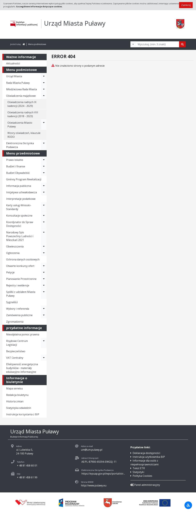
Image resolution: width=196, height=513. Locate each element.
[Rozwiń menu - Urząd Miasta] (44, 76)
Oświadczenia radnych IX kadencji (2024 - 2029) (21, 104)
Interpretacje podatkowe (21, 199)
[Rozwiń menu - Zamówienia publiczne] (44, 315)
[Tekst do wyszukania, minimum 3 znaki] (157, 44)
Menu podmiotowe (37, 44)
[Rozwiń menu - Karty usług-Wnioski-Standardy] (44, 207)
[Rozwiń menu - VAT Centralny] (44, 358)
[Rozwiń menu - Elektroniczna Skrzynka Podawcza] (44, 145)
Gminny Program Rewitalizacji (23, 179)
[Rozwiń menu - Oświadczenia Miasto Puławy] (44, 125)
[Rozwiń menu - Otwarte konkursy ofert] (44, 266)
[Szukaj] (182, 44)
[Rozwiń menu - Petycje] (44, 272)
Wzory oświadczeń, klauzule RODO (23, 134)
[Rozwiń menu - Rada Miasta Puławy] (44, 83)
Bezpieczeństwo (15, 351)
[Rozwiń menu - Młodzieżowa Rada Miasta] (44, 89)
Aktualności (13, 63)
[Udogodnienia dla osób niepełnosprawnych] (188, 505)
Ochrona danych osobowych (23, 259)
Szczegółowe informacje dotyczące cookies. (39, 6)
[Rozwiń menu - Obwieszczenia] (44, 246)
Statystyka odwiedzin (18, 408)
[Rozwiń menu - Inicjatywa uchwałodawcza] (44, 192)
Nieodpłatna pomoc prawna (22, 334)
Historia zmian (14, 401)
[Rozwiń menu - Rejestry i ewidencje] (44, 285)
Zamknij (186, 5)
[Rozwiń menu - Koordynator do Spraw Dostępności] (44, 224)
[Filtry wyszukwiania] (133, 44)
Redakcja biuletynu (17, 395)
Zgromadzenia (14, 321)
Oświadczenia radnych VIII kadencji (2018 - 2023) (22, 114)
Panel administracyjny (145, 485)
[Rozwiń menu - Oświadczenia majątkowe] (44, 96)
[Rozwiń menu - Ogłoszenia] (44, 253)
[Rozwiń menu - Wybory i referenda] (44, 308)
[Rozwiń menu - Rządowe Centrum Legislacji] (44, 343)
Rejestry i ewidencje (17, 285)
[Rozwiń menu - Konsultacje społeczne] (44, 215)
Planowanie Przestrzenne (21, 279)
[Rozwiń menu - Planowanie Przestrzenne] (44, 279)
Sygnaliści (12, 302)
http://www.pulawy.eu (93, 485)
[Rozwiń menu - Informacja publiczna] (44, 186)
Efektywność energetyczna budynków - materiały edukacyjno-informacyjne (22, 368)
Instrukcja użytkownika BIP (149, 457)
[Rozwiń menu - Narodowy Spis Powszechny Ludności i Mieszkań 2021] (44, 236)
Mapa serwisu (14, 388)
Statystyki (138, 472)
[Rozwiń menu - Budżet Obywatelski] (44, 173)
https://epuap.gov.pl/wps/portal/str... (103, 473)
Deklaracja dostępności (146, 453)
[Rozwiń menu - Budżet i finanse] (44, 166)
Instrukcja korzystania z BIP (22, 414)
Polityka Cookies (142, 476)
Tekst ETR (139, 468)
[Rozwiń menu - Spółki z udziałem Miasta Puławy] (44, 294)
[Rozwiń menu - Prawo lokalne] (44, 160)
